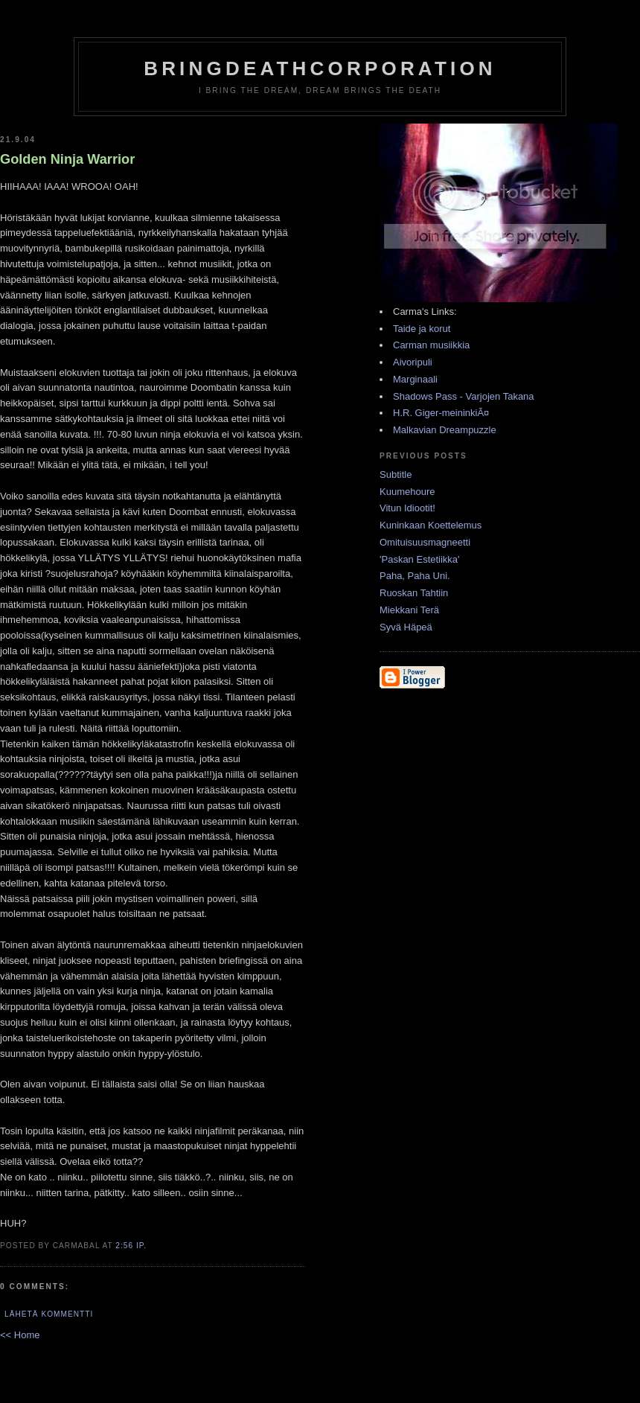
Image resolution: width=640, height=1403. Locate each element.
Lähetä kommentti (48, 1314)
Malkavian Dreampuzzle (444, 429)
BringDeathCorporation (320, 68)
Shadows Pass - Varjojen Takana (463, 396)
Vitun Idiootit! (407, 508)
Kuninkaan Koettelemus (430, 525)
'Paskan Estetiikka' (420, 559)
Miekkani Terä (409, 610)
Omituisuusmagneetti (425, 542)
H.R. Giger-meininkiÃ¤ (441, 412)
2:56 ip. (131, 1245)
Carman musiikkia (431, 345)
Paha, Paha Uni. (415, 575)
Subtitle (396, 474)
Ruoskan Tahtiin (414, 592)
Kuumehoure (407, 491)
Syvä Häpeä (406, 627)
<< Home (19, 1334)
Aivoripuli (412, 362)
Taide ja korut (421, 328)
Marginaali (415, 379)
